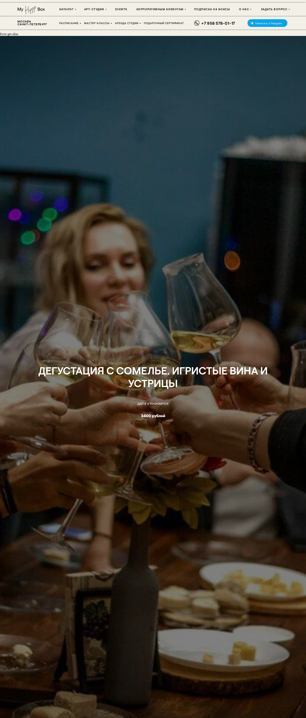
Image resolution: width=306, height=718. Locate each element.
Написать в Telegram (268, 23)
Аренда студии (126, 23)
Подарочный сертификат (164, 23)
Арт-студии (94, 9)
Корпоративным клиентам (160, 9)
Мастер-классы (96, 23)
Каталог (66, 9)
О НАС (244, 9)
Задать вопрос (274, 9)
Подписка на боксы (212, 9)
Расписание (69, 23)
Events (121, 9)
